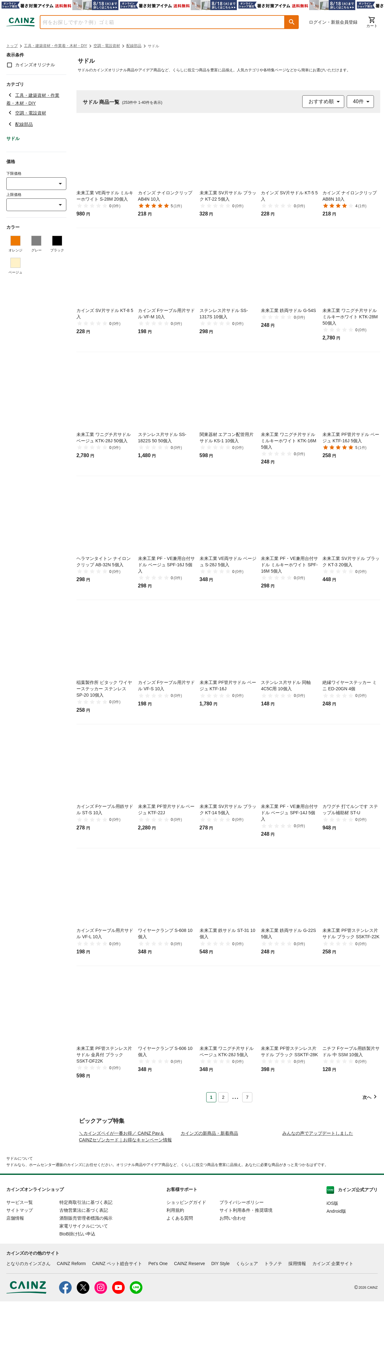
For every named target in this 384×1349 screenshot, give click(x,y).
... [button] (235, 1096)
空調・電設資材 (106, 46)
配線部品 (133, 46)
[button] (292, 22)
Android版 (336, 1258)
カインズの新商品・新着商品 (209, 1180)
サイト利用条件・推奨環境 (246, 1257)
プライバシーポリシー (241, 1249)
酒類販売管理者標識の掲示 (85, 1265)
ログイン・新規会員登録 (333, 22)
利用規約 (175, 1257)
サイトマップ (19, 1257)
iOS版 (332, 1250)
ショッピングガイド (186, 1249)
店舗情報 (15, 1265)
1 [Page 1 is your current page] (211, 1097)
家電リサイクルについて (83, 1273)
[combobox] (158, 22)
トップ (12, 46)
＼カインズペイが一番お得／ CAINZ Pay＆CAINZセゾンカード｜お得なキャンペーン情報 (125, 1184)
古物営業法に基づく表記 (83, 1257)
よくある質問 (179, 1265)
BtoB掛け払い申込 (77, 1281)
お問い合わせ (232, 1265)
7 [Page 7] (247, 1097)
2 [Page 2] (223, 1097)
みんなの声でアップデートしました (317, 1180)
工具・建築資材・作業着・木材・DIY (55, 46)
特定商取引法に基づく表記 (85, 1249)
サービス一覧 (19, 1249)
